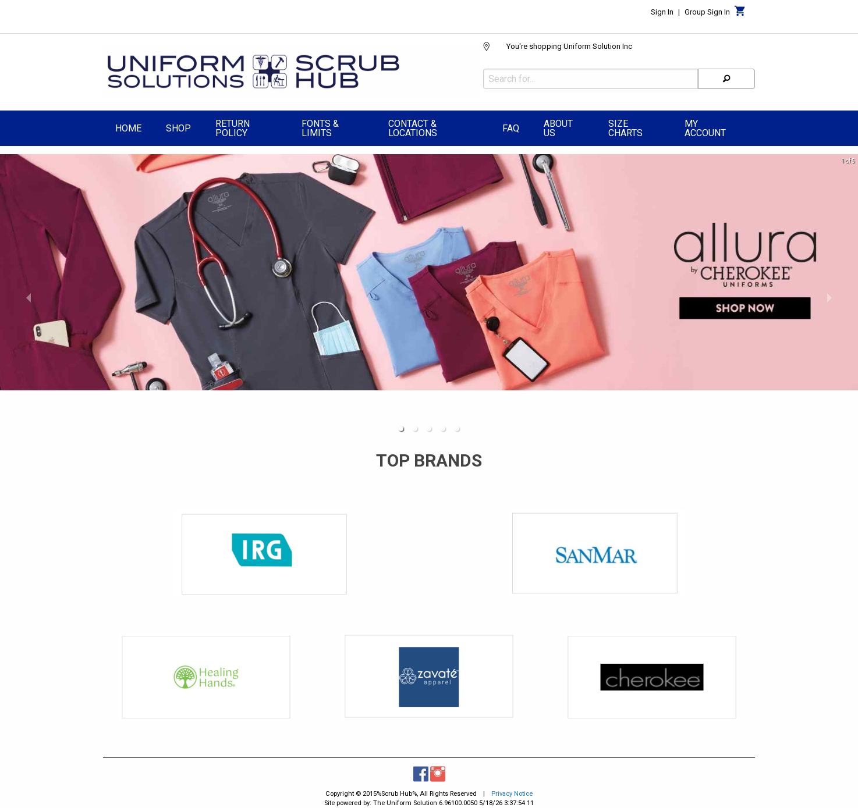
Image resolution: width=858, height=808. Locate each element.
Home (128, 125)
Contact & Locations (412, 125)
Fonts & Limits (320, 125)
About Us (558, 125)
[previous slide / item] (28, 294)
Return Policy (232, 125)
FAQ (510, 125)
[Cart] (740, 14)
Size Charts (625, 125)
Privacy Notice (512, 791)
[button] (401, 425)
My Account (705, 125)
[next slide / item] (829, 294)
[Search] (726, 76)
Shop (178, 125)
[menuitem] (128, 127)
